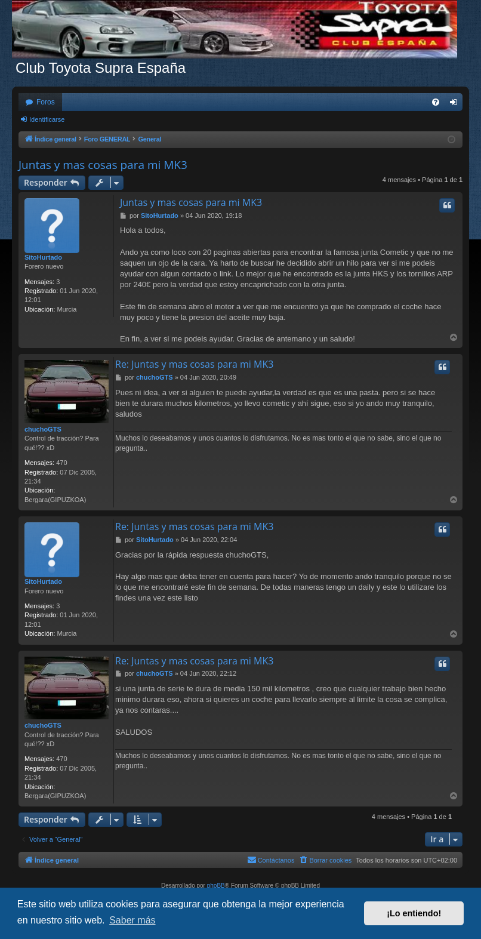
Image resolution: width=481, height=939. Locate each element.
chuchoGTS (42, 429)
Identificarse (46, 119)
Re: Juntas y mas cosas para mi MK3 (194, 364)
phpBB (216, 885)
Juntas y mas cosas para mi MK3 (102, 165)
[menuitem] (436, 102)
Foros (45, 102)
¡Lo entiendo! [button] (414, 913)
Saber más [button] (132, 920)
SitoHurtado (43, 257)
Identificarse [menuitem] (456, 104)
